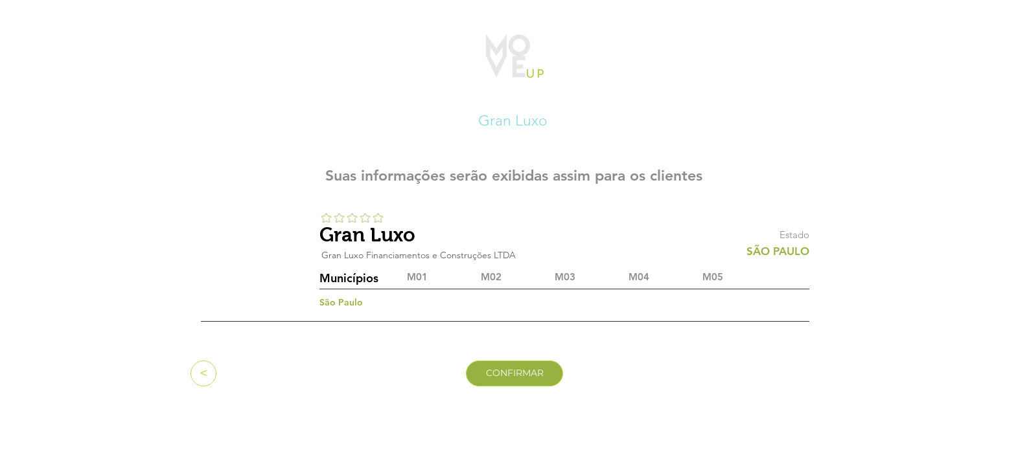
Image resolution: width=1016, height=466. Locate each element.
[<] (203, 373)
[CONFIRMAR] (514, 373)
